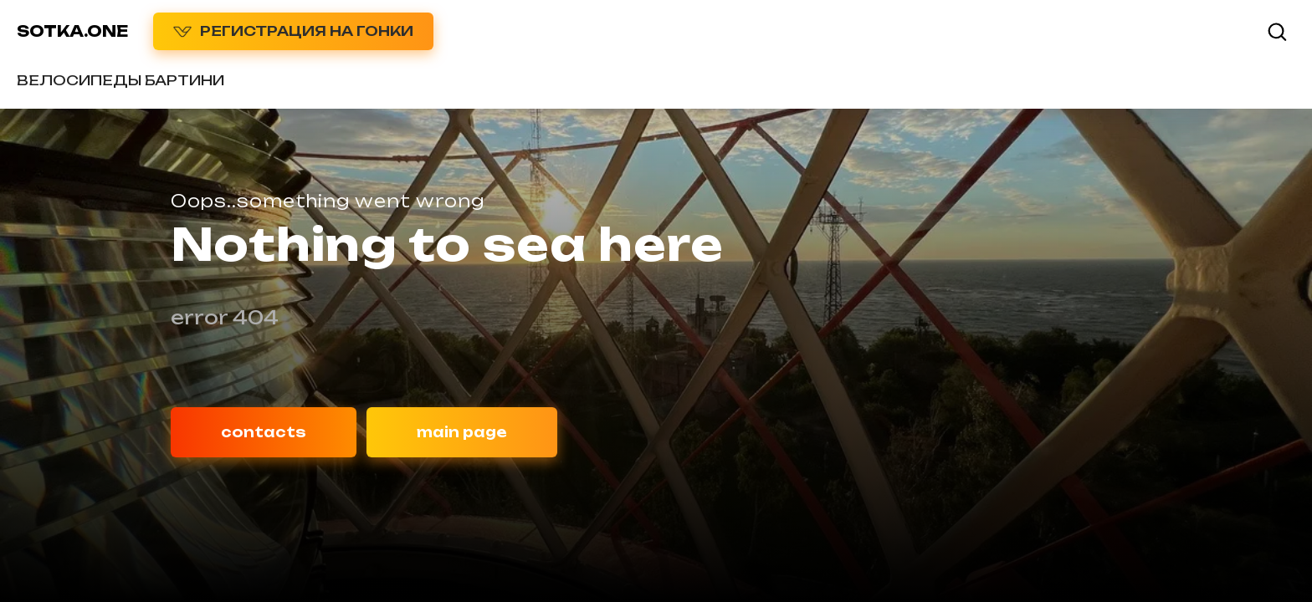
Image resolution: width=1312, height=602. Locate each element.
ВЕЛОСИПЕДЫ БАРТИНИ (120, 80)
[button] (1277, 31)
